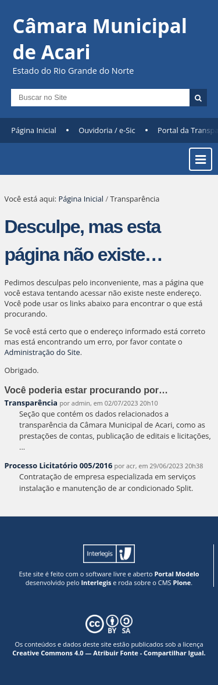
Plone (182, 582)
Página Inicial (33, 130)
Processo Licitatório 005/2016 (59, 465)
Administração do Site (42, 352)
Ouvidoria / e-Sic (106, 130)
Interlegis (96, 582)
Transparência (31, 402)
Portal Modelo (176, 573)
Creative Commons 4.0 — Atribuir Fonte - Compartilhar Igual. (109, 652)
